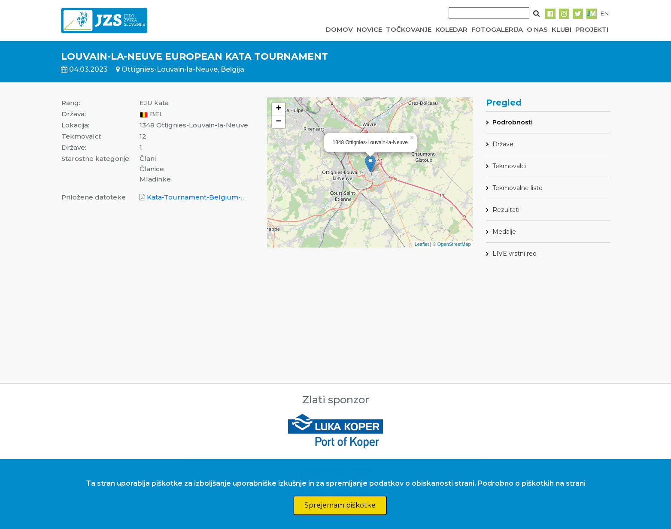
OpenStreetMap (454, 244)
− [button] (278, 121)
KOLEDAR (451, 29)
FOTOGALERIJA (497, 29)
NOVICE (369, 29)
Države (502, 144)
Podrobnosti (512, 122)
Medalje (504, 232)
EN (604, 13)
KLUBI (561, 29)
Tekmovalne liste (517, 188)
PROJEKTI (591, 29)
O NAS (537, 29)
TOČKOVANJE (408, 29)
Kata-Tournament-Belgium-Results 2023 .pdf (223, 197)
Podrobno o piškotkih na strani (532, 483)
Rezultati (505, 210)
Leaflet (422, 244)
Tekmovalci (509, 166)
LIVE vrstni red (514, 253)
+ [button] (278, 109)
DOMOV (339, 29)
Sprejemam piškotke (340, 505)
